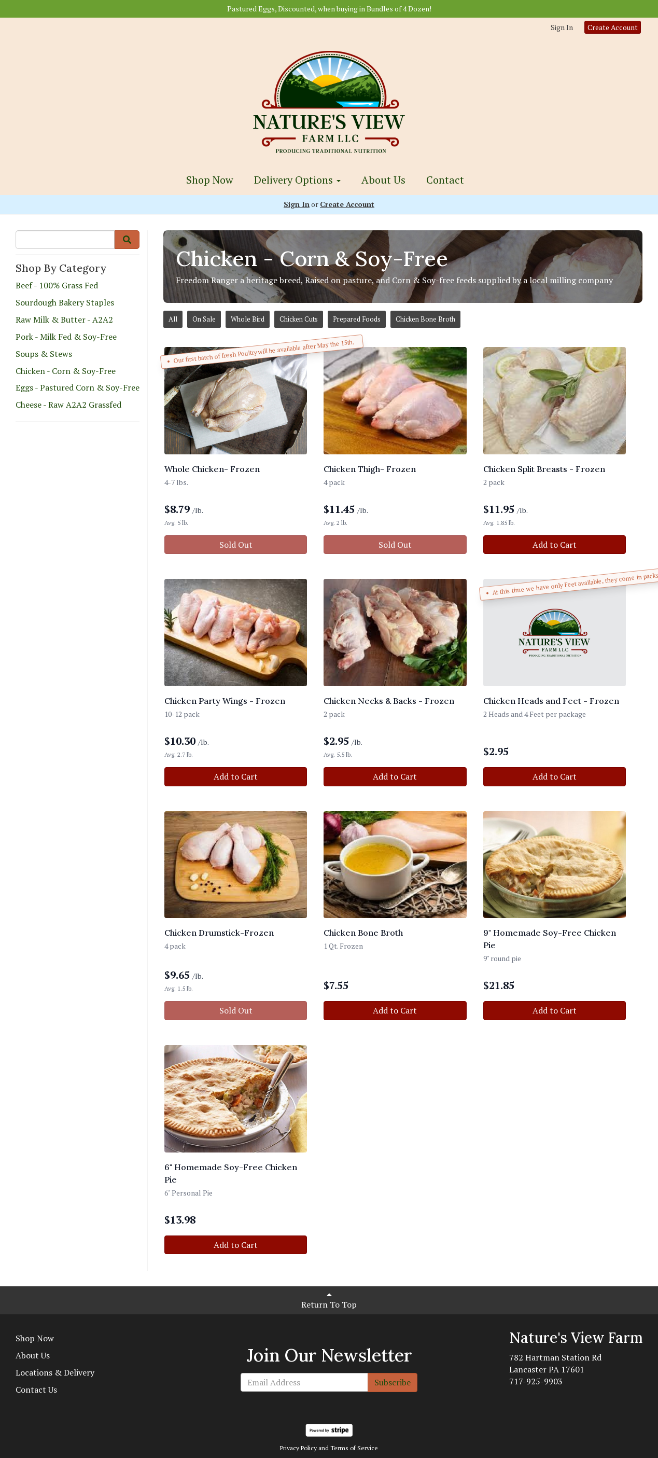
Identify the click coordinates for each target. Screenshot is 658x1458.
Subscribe (392, 1382)
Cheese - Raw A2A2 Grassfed (68, 404)
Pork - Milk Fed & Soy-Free (66, 336)
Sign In (562, 27)
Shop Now (209, 180)
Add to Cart (555, 544)
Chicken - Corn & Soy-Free (66, 371)
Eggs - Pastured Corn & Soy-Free (77, 387)
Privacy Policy (298, 1448)
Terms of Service (354, 1448)
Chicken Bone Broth (425, 319)
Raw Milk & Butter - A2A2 (64, 319)
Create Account (612, 27)
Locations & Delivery (55, 1372)
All (173, 319)
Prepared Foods (357, 319)
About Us (383, 180)
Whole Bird (247, 319)
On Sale (204, 319)
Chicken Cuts (298, 319)
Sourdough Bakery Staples (65, 302)
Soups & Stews (44, 353)
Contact (445, 180)
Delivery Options (297, 180)
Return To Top (329, 1300)
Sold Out (236, 544)
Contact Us (36, 1389)
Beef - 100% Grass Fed (57, 285)
